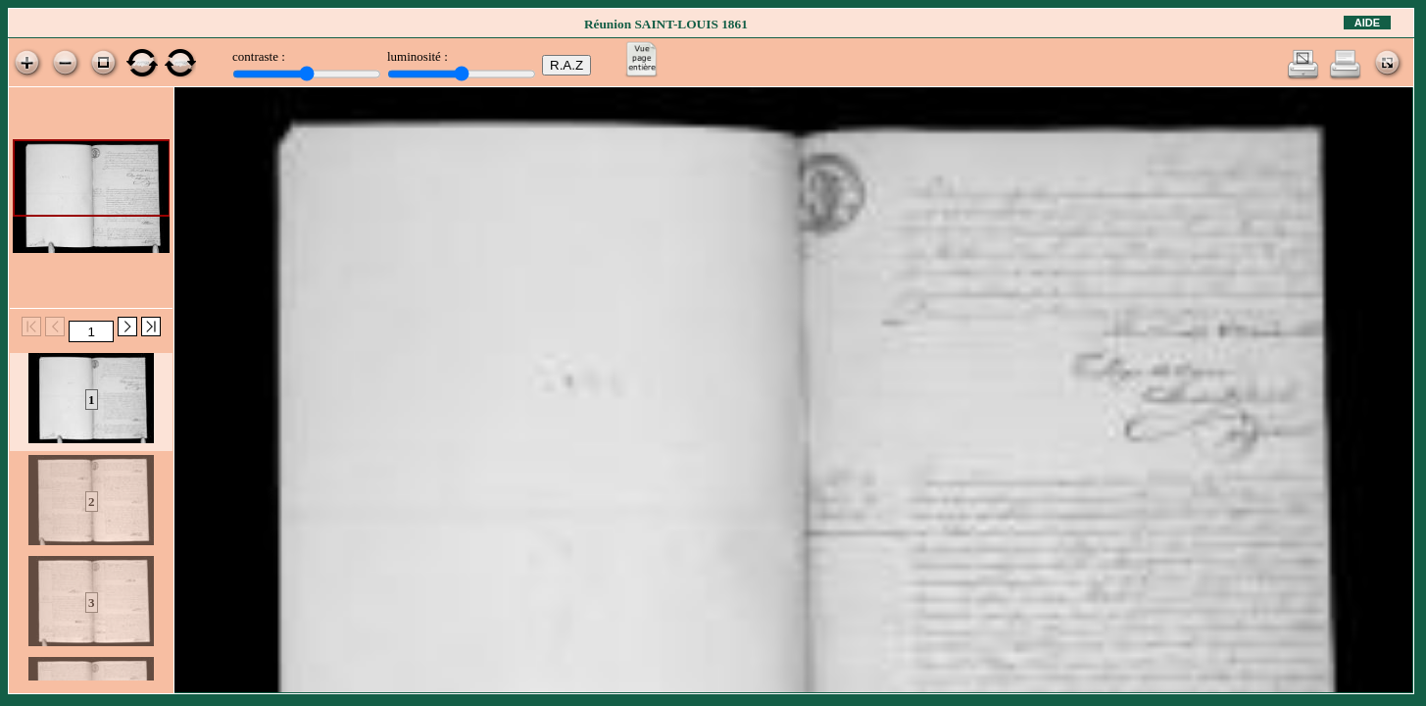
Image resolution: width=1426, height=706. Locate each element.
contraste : (258, 56)
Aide (1367, 22)
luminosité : (417, 56)
